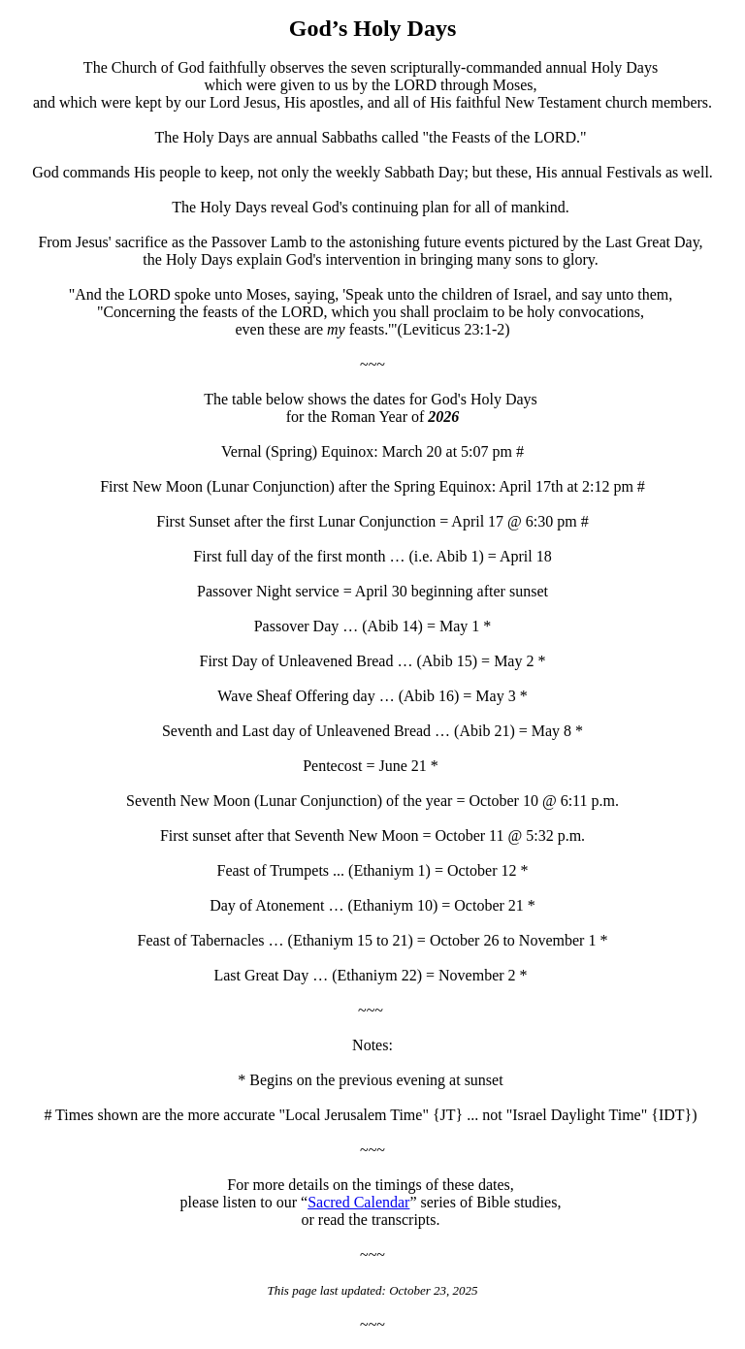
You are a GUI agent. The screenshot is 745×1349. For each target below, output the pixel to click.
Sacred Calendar (358, 1202)
